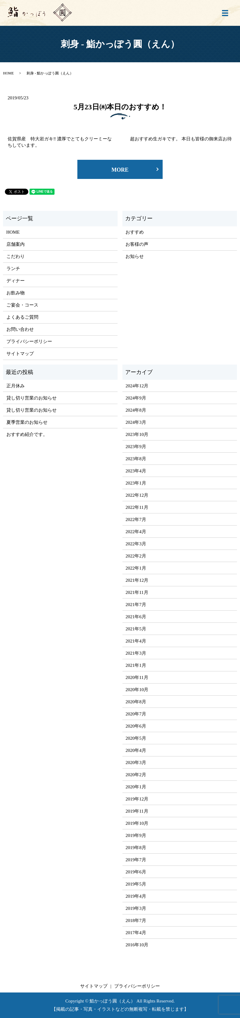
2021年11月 (136, 592)
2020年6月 (135, 726)
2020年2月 (135, 774)
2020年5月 (135, 738)
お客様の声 (136, 244)
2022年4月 (135, 531)
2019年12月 (136, 799)
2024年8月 (135, 410)
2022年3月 (135, 543)
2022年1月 (135, 568)
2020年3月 (135, 762)
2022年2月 (135, 556)
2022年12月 (136, 495)
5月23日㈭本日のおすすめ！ (120, 107)
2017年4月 (135, 932)
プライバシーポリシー (29, 341)
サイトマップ (20, 353)
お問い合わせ (20, 329)
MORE (120, 170)
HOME (8, 73)
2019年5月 (135, 884)
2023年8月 (135, 458)
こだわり (15, 256)
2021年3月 (135, 653)
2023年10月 (136, 434)
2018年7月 (135, 920)
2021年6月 (135, 616)
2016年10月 (136, 944)
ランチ (13, 268)
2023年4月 (135, 470)
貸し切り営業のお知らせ (31, 398)
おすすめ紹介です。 (27, 434)
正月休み (15, 385)
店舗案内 (15, 244)
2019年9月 (135, 835)
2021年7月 (135, 604)
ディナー (15, 280)
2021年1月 (135, 665)
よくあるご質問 (22, 317)
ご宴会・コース (22, 305)
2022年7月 (135, 519)
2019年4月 (135, 896)
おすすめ (134, 232)
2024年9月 (135, 398)
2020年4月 (135, 750)
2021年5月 (135, 628)
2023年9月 (135, 446)
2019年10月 (136, 823)
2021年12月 (136, 580)
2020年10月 (136, 689)
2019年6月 (135, 871)
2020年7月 (135, 713)
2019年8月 (135, 847)
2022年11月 (136, 507)
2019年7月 (135, 859)
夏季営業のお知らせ (27, 422)
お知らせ (134, 256)
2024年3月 (135, 422)
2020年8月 (135, 701)
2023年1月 (135, 483)
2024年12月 (136, 385)
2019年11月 (136, 811)
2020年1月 (135, 786)
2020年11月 (136, 677)
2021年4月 (135, 641)
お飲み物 (15, 292)
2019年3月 (135, 908)
